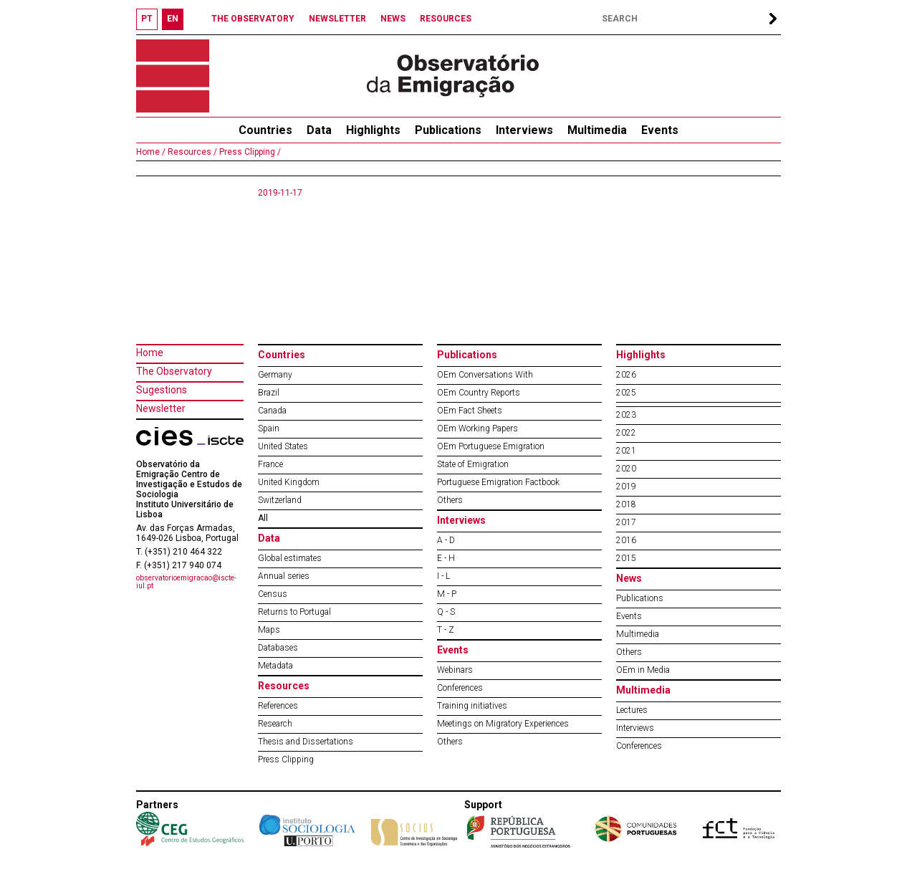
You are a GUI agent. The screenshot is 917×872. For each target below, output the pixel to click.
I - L (443, 576)
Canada (272, 411)
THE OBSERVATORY (252, 19)
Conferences (460, 688)
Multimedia (597, 130)
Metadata (275, 666)
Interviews (524, 130)
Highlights (373, 130)
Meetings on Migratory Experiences (503, 724)
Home (149, 352)
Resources (283, 685)
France (270, 464)
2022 (626, 433)
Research (275, 724)
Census (272, 594)
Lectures (632, 710)
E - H (446, 558)
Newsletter (161, 408)
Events (659, 130)
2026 (626, 375)
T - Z (445, 630)
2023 (626, 415)
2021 (626, 451)
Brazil (268, 393)
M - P (446, 594)
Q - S (446, 612)
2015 (626, 558)
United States (283, 446)
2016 (626, 540)
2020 (626, 469)
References (278, 706)
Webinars (455, 670)
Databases (278, 648)
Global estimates (290, 558)
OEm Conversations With (485, 375)
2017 (626, 522)
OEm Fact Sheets (469, 411)
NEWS (392, 19)
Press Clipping (286, 759)
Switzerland (280, 500)
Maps (269, 630)
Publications (448, 130)
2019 (626, 486)
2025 (626, 393)
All (263, 518)
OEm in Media (643, 670)
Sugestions (161, 390)
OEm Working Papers (477, 428)
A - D (446, 540)
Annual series (283, 576)
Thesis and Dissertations (305, 742)
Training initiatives (472, 706)
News (629, 578)
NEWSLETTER (337, 19)
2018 (626, 504)
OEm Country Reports (478, 393)
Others (450, 500)
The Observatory (174, 371)
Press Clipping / (249, 152)
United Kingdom (289, 482)
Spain (268, 428)
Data (319, 130)
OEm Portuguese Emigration (490, 446)
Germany (275, 375)
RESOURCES (445, 19)
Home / (150, 152)
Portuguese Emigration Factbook (498, 482)
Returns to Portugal (294, 612)
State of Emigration (473, 464)
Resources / (191, 152)
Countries (281, 354)
